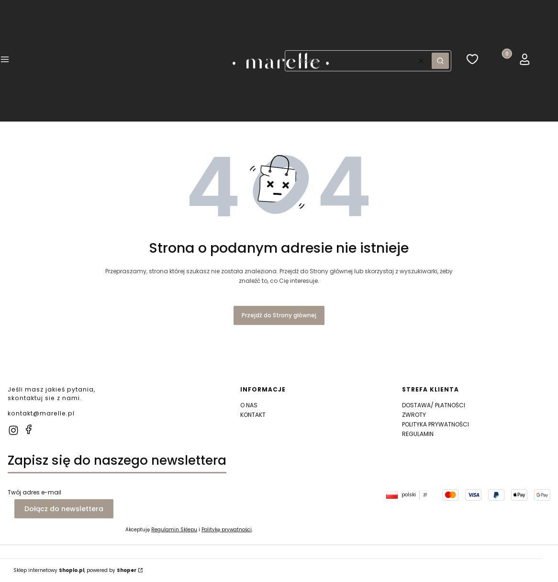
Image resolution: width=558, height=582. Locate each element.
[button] (5, 61)
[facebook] (29, 429)
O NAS (248, 405)
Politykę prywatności (226, 529)
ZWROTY (414, 415)
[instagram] (13, 430)
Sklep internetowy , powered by (74, 570)
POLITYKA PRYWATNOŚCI (435, 424)
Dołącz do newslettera (63, 509)
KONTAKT (253, 415)
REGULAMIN (418, 434)
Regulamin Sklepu (174, 529)
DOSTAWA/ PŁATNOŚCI (433, 405)
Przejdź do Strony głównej (279, 315)
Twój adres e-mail (34, 492)
